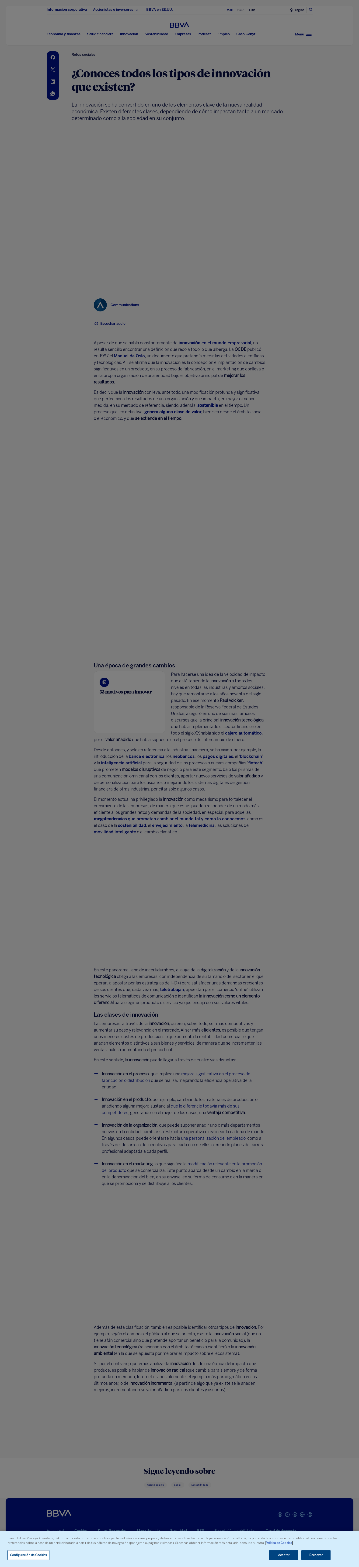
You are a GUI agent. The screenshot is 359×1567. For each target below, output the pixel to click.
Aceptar (283, 1555)
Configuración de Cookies (28, 1555)
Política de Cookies (279, 1543)
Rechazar (316, 1555)
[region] (179, 1549)
